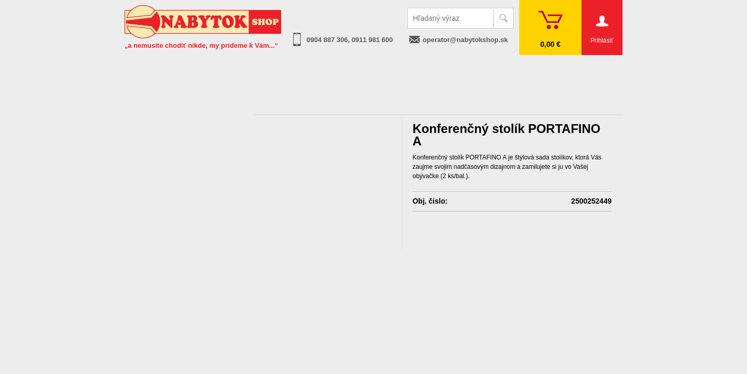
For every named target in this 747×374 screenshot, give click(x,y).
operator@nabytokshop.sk (465, 40)
